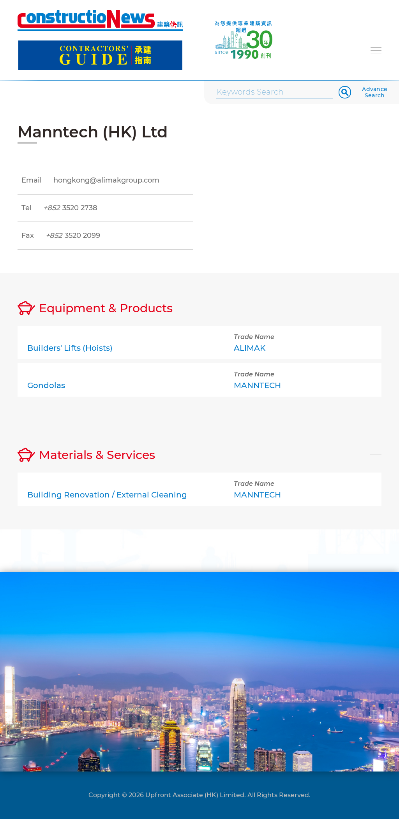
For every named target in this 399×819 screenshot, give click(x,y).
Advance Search (374, 92)
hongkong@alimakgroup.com (106, 180)
